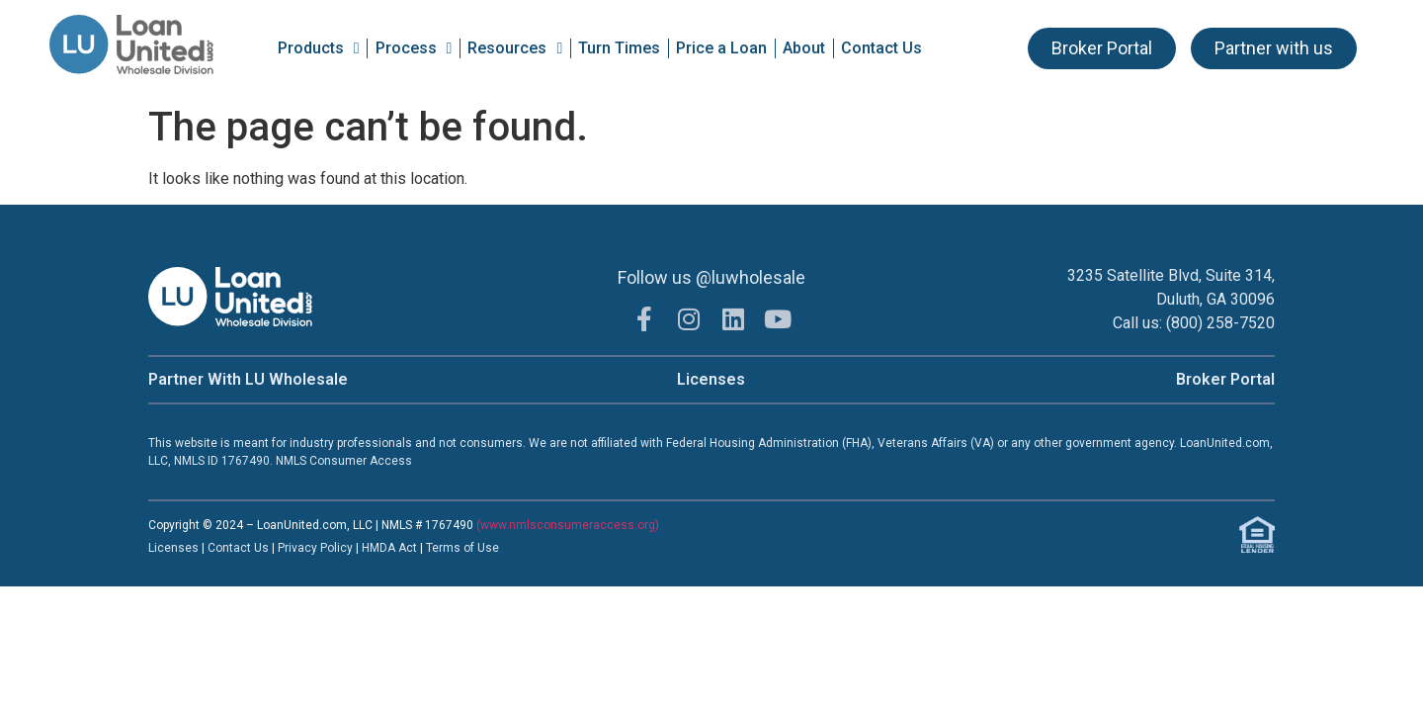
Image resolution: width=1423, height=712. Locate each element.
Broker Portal (1225, 379)
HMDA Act (389, 548)
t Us (258, 548)
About (804, 48)
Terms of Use (462, 548)
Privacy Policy (317, 548)
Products (319, 48)
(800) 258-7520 (1220, 322)
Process (414, 48)
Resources (514, 48)
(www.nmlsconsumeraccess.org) (567, 525)
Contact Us (881, 48)
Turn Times (619, 48)
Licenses (711, 379)
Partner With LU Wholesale (248, 379)
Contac (227, 548)
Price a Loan (721, 48)
